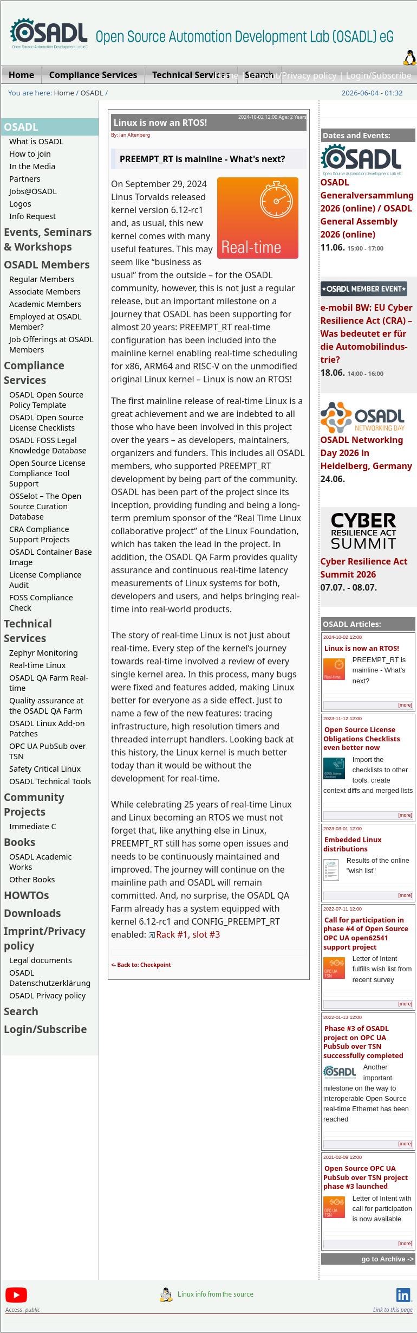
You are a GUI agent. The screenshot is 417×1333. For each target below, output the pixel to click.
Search (21, 1011)
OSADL (92, 93)
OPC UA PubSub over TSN (47, 751)
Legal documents (40, 960)
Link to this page (393, 1309)
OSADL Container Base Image (50, 557)
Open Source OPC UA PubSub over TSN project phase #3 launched (365, 1177)
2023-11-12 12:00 (342, 718)
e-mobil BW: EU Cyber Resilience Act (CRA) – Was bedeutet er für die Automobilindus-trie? (367, 329)
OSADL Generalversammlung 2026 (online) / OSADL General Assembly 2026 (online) (367, 203)
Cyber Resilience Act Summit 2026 (364, 563)
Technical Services (28, 630)
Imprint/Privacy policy (292, 75)
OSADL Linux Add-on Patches (47, 728)
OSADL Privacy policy (47, 995)
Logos (20, 203)
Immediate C (32, 826)
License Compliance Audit (45, 579)
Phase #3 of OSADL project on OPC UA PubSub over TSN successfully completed (363, 1041)
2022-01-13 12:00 (342, 1017)
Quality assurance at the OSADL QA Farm (46, 705)
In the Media (32, 166)
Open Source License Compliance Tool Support (47, 473)
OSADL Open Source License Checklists (46, 422)
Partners (25, 179)
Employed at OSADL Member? (45, 321)
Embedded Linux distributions (352, 844)
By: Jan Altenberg (130, 134)
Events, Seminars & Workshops (48, 239)
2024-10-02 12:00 (342, 637)
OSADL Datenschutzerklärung (49, 977)
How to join (30, 154)
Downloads (32, 913)
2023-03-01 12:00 (342, 828)
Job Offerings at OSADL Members (51, 344)
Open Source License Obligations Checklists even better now (361, 738)
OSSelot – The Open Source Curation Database (45, 506)
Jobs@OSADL (33, 191)
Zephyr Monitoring (43, 653)
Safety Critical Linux (45, 769)
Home (226, 75)
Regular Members (42, 279)
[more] (405, 705)
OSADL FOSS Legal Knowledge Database (48, 445)
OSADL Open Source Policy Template (46, 399)
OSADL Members (47, 264)
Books (19, 842)
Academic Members (45, 304)
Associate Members (45, 291)
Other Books (32, 879)
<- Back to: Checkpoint (141, 965)
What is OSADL (36, 141)
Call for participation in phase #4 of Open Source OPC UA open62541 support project (365, 933)
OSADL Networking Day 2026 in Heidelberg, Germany (367, 448)
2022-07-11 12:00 (342, 909)
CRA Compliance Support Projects (39, 534)
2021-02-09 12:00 (342, 1157)
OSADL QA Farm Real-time (48, 682)
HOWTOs (26, 895)
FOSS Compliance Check (41, 602)
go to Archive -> (387, 1259)
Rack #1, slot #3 (184, 934)
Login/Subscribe (379, 75)
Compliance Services (34, 372)
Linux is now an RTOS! (361, 648)
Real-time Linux (37, 665)
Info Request (32, 216)
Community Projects (34, 804)
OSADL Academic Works (40, 861)
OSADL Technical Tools (50, 781)
